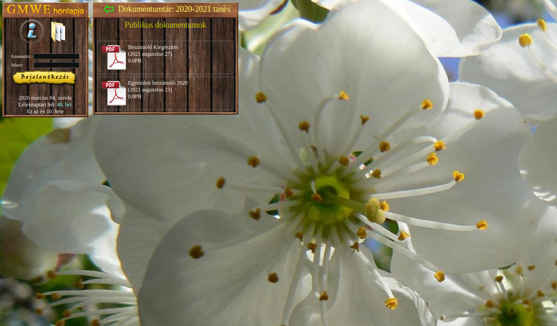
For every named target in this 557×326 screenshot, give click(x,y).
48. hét (64, 104)
